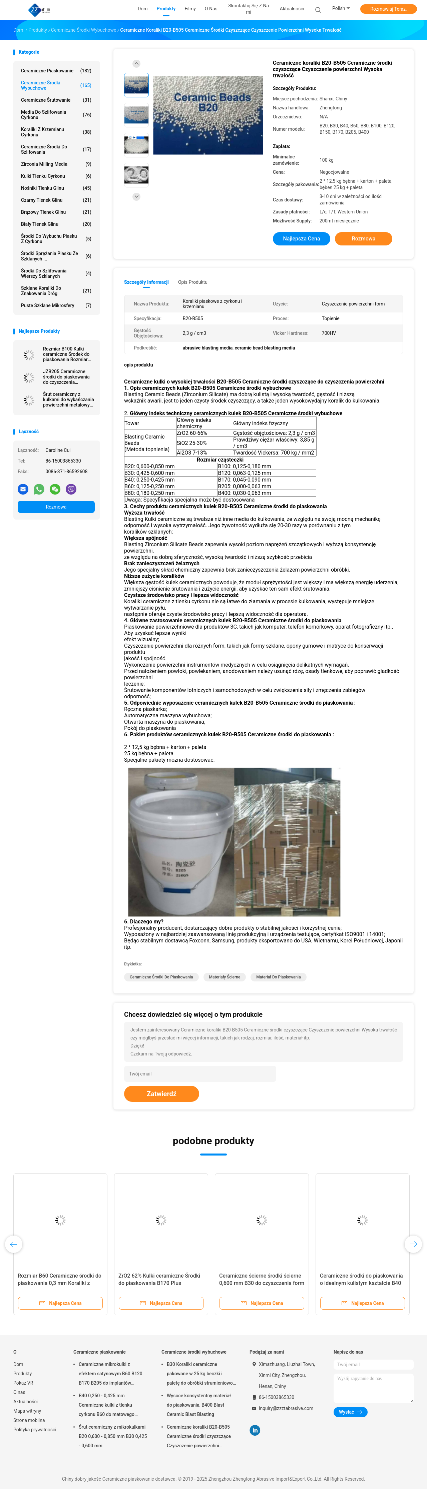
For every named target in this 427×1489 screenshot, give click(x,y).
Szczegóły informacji (146, 282)
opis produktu (192, 282)
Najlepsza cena (301, 238)
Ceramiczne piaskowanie (56, 70)
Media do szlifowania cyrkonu (56, 114)
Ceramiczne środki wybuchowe (56, 85)
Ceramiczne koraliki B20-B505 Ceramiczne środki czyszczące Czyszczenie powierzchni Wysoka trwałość (199, 1437)
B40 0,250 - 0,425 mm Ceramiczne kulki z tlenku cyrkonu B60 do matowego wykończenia (106, 1406)
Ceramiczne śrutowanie (56, 100)
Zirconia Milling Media (56, 164)
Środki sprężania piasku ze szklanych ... (56, 256)
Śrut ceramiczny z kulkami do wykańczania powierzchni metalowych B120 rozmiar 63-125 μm (69, 400)
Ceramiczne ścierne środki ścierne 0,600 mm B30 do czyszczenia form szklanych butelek (261, 1283)
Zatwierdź (161, 1094)
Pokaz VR (23, 1383)
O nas (19, 1392)
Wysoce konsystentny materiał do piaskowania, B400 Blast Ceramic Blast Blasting (199, 1405)
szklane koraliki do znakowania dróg (56, 290)
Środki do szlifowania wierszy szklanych (56, 273)
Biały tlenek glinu (56, 224)
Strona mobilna (29, 1420)
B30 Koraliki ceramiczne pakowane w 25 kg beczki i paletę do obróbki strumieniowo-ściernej (200, 1375)
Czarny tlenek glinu (56, 200)
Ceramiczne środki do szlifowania (56, 149)
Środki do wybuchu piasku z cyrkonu (56, 238)
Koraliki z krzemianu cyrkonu (56, 132)
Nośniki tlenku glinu (56, 188)
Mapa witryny (27, 1411)
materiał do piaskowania (278, 977)
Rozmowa (56, 507)
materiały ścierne (225, 977)
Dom (18, 1364)
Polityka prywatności (34, 1429)
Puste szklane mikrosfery (56, 305)
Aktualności (25, 1401)
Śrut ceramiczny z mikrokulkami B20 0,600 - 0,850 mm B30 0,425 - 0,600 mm (113, 1436)
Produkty (22, 1373)
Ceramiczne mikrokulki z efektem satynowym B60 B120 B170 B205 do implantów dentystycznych (110, 1375)
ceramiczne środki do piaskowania (161, 977)
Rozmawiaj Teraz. (388, 9)
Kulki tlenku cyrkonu (56, 176)
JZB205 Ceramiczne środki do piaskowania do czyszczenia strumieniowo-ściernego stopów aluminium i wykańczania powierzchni (68, 377)
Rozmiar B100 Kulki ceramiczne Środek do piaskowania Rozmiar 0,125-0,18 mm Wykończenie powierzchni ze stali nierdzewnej (66, 354)
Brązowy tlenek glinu (56, 212)
